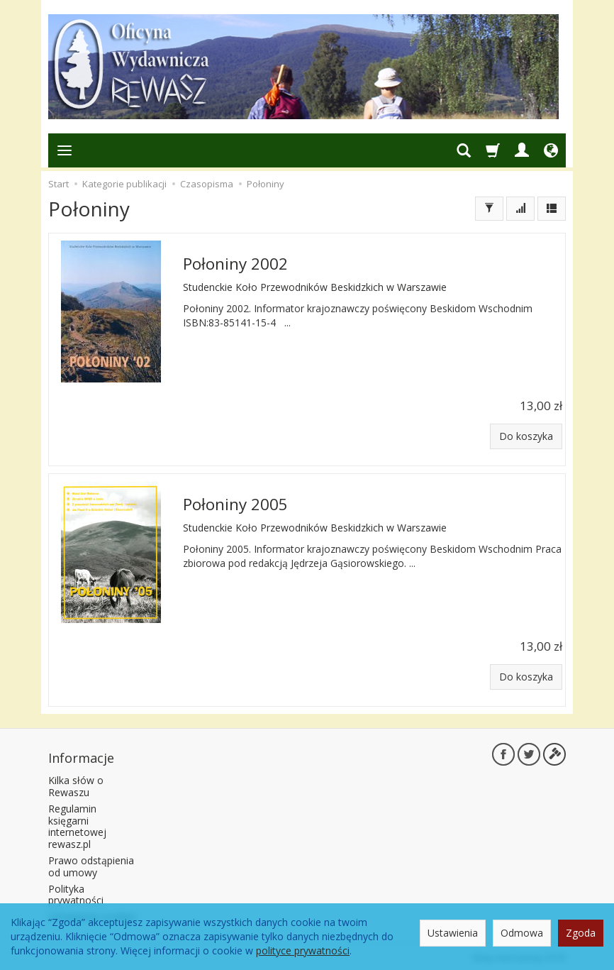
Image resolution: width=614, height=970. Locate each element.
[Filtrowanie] (489, 209)
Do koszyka (526, 436)
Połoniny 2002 (235, 263)
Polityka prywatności (76, 892)
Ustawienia (453, 932)
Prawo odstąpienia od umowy (91, 864)
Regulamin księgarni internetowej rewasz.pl (77, 824)
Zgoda (581, 932)
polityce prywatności (303, 950)
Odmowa (522, 932)
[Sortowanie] (520, 209)
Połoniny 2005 (235, 503)
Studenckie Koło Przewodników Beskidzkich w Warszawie (315, 286)
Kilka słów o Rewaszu (76, 785)
